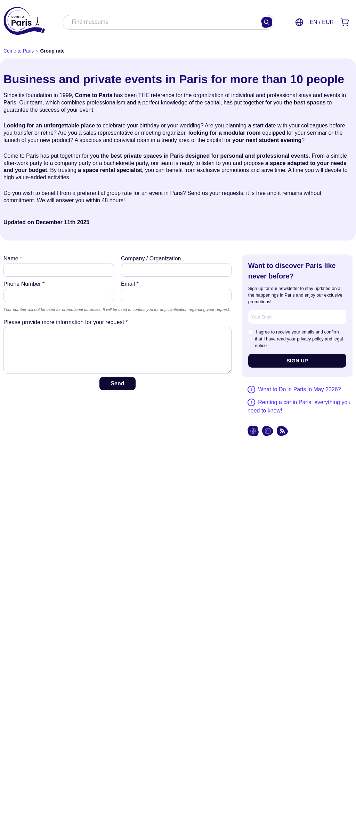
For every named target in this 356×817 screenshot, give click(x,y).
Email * (130, 284)
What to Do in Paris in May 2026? (299, 389)
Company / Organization (151, 258)
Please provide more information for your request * (65, 322)
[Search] (266, 22)
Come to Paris (18, 51)
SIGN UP (297, 360)
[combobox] (161, 22)
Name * (12, 258)
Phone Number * (23, 284)
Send (117, 383)
